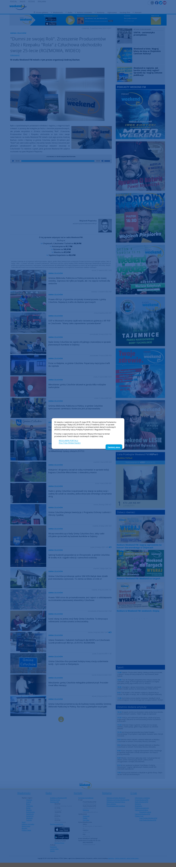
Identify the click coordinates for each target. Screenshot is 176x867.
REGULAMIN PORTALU (68, 440)
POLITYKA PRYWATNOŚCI (70, 443)
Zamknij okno (114, 447)
